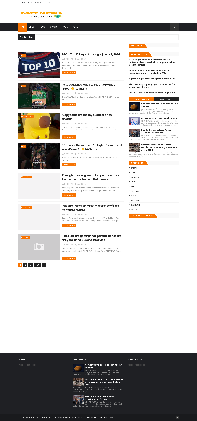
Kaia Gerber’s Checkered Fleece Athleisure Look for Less (156, 131)
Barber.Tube (135, 205)
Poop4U (134, 196)
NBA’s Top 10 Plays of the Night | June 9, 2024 (91, 54)
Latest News (26, 177)
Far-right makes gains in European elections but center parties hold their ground (91, 177)
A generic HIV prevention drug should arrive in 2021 (152, 78)
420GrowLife (136, 200)
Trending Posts (141, 99)
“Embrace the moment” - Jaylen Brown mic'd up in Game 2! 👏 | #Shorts (92, 147)
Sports (53, 26)
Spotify (134, 210)
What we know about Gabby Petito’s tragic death (152, 92)
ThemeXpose (108, 417)
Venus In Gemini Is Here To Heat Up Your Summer (159, 105)
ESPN (23, 56)
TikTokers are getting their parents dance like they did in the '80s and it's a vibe (91, 238)
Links (31, 26)
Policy (48, 2)
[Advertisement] (50, 47)
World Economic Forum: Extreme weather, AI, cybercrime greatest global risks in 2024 (149, 72)
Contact (39, 2)
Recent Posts (166, 99)
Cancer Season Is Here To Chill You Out (159, 118)
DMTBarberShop (58, 417)
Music (65, 26)
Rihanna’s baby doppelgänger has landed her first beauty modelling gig (152, 85)
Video (75, 26)
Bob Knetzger (27, 116)
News (42, 26)
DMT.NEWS (25, 237)
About (30, 2)
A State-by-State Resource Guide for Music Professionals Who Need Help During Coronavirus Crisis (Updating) (152, 62)
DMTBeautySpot (81, 417)
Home (23, 2)
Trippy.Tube (135, 191)
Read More (68, 72)
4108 (37, 265)
